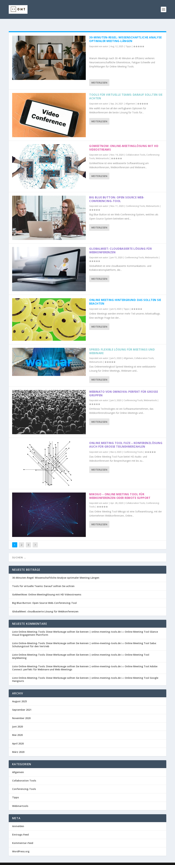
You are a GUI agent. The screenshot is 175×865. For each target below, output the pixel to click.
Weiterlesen (99, 77)
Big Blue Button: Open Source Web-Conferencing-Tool (116, 193)
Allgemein (130, 98)
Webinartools (102, 152)
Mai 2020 (17, 729)
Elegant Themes (35, 861)
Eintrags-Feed (20, 829)
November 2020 (21, 712)
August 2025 (19, 695)
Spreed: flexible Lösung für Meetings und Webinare (122, 345)
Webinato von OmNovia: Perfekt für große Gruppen (123, 388)
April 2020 (18, 738)
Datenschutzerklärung (123, 861)
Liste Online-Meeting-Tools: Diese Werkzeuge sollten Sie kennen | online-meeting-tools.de (66, 626)
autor (105, 40)
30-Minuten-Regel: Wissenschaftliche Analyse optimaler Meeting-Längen (125, 33)
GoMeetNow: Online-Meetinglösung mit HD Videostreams (123, 142)
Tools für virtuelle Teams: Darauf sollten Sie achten (126, 91)
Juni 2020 (17, 721)
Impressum (102, 861)
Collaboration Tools (135, 149)
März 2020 (18, 746)
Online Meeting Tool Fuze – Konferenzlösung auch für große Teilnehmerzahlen (125, 439)
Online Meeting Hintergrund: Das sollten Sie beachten (125, 296)
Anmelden (18, 820)
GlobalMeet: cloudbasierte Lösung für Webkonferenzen (120, 245)
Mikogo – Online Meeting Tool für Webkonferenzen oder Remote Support (119, 490)
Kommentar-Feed (22, 837)
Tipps (128, 40)
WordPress (71, 861)
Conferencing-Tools (135, 200)
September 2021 (21, 704)
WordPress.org (20, 846)
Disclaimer (144, 861)
